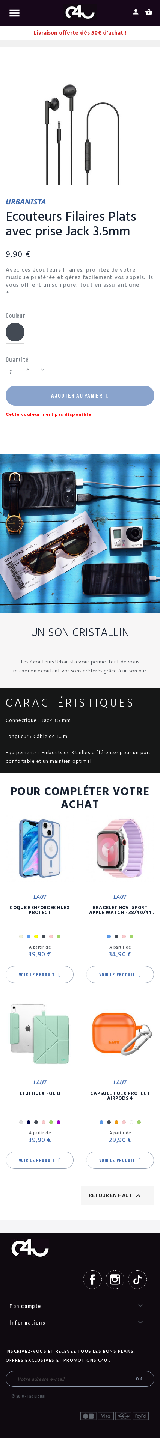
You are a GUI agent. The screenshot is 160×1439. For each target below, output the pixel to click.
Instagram (115, 1281)
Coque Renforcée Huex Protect (39, 912)
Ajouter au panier (80, 396)
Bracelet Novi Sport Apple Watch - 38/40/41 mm (120, 912)
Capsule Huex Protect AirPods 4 (120, 1098)
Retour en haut (116, 1197)
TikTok (137, 1281)
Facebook (92, 1281)
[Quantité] (15, 372)
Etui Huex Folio (40, 1095)
